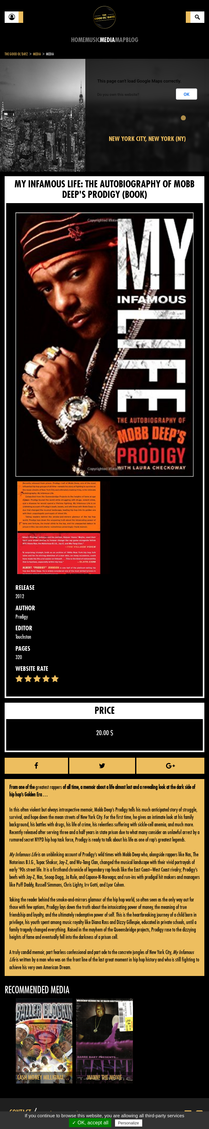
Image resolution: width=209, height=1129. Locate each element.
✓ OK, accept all (90, 1122)
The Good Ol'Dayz (16, 54)
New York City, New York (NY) (147, 139)
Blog (132, 40)
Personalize (128, 1123)
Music (92, 40)
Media (107, 40)
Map (120, 40)
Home (78, 40)
